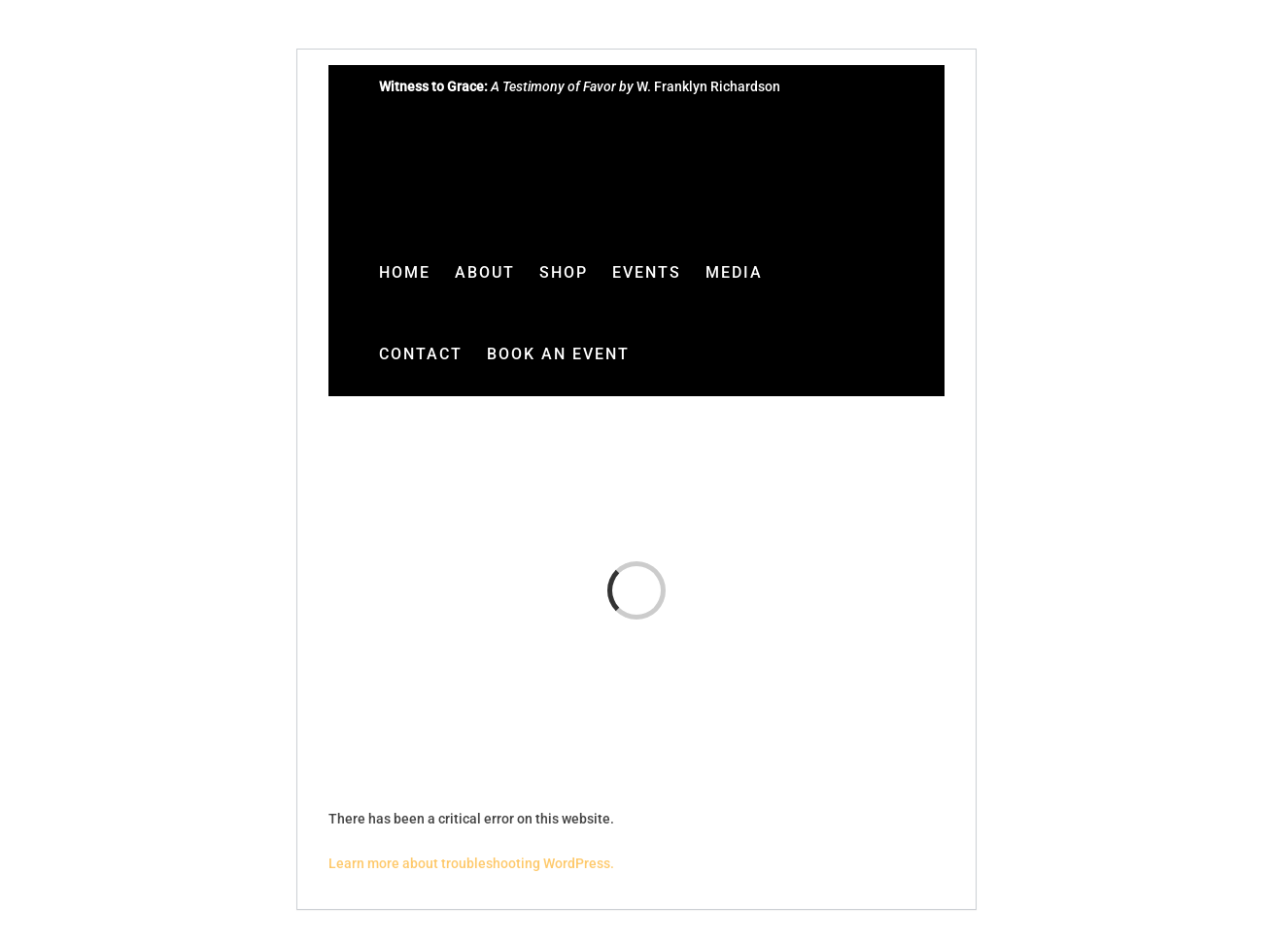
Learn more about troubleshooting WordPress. (471, 863)
